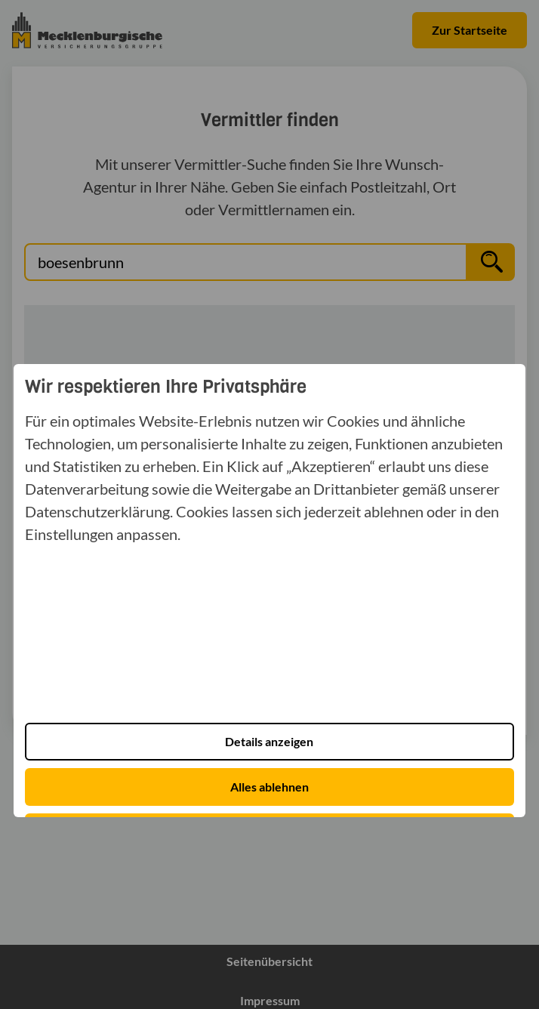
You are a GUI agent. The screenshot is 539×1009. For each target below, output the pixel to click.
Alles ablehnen (269, 786)
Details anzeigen (269, 741)
